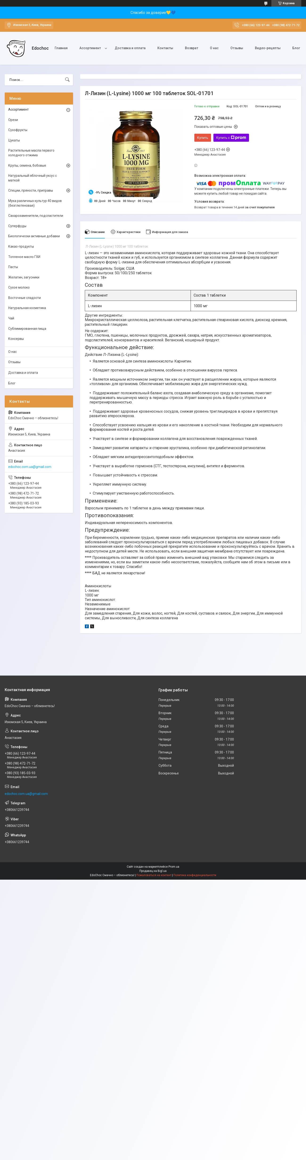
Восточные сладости (24, 298)
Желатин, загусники (23, 277)
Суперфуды (17, 226)
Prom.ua (173, 866)
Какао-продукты (21, 246)
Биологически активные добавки (34, 236)
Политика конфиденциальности (194, 875)
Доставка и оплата (130, 48)
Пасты (13, 267)
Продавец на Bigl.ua (153, 871)
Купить (202, 138)
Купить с (231, 138)
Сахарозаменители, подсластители (35, 216)
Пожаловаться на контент (153, 875)
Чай (11, 318)
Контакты (165, 48)
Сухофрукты (17, 130)
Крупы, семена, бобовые (27, 165)
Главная (61, 48)
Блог (296, 48)
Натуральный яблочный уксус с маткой (32, 178)
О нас (214, 48)
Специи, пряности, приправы (30, 190)
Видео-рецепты (268, 48)
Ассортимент (90, 48)
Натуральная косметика (27, 308)
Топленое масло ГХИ (24, 257)
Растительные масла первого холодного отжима (31, 153)
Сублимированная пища (27, 328)
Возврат (191, 48)
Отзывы (236, 48)
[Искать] (67, 79)
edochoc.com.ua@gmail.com (29, 467)
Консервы (16, 339)
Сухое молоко (19, 287)
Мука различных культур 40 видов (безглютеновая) (35, 203)
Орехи (13, 120)
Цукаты (14, 140)
